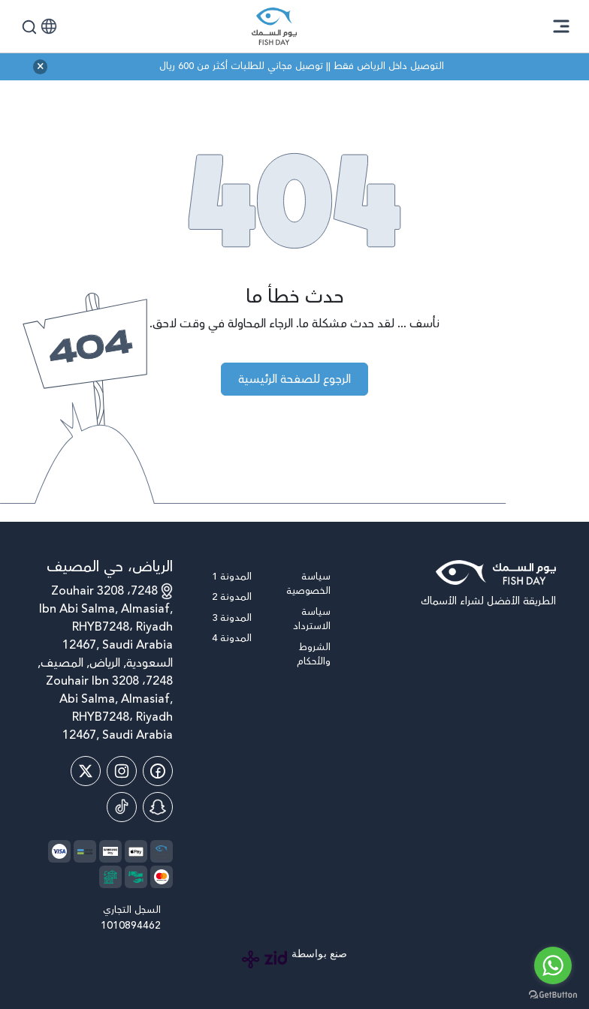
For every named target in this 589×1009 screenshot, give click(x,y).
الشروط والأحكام (314, 655)
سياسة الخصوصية (308, 584)
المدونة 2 (232, 597)
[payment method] (136, 851)
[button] (49, 26)
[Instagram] (122, 771)
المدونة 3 (232, 618)
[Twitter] (86, 771)
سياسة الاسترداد (312, 619)
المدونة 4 (232, 638)
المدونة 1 (232, 577)
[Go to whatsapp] (553, 965)
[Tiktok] (122, 807)
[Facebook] (158, 771)
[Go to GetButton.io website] (553, 993)
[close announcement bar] (40, 66)
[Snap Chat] (158, 807)
